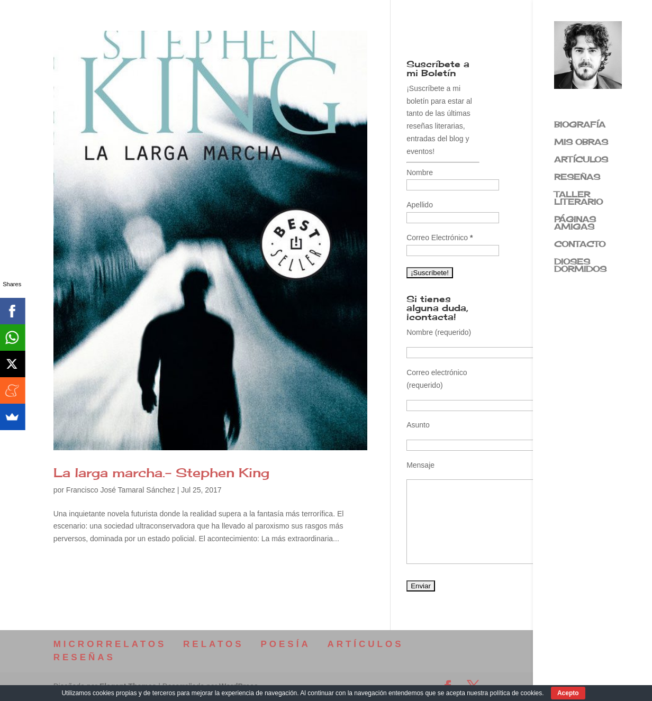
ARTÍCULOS (581, 160)
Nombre (419, 172)
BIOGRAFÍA (579, 125)
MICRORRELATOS (110, 644)
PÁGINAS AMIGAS (575, 224)
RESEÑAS (577, 178)
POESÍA (285, 644)
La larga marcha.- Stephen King (161, 472)
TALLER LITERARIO (578, 199)
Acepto (568, 693)
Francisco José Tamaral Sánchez (120, 490)
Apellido (419, 205)
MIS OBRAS (581, 143)
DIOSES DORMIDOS (580, 266)
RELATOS (213, 644)
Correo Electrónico (439, 237)
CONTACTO (579, 245)
